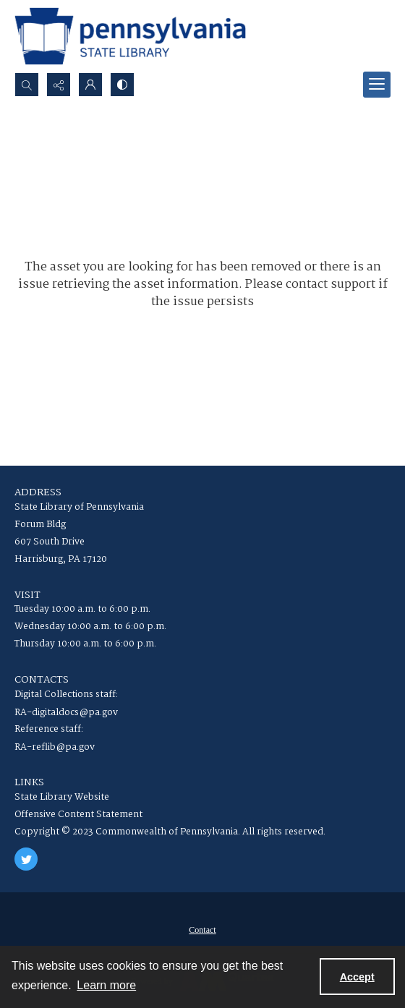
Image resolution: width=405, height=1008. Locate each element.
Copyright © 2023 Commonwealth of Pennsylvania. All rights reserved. (169, 832)
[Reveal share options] (58, 84)
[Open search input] (26, 84)
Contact (202, 930)
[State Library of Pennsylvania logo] (130, 36)
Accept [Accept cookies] (357, 977)
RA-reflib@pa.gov (54, 747)
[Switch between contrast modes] (122, 84)
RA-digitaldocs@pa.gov (66, 712)
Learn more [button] (106, 985)
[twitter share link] (26, 859)
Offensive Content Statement (78, 814)
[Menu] (377, 85)
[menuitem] (202, 930)
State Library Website (61, 797)
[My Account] (90, 84)
